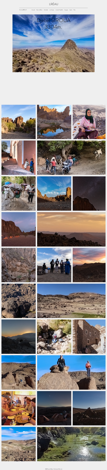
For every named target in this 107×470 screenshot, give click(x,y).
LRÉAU (53, 4)
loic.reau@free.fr (23, 9)
